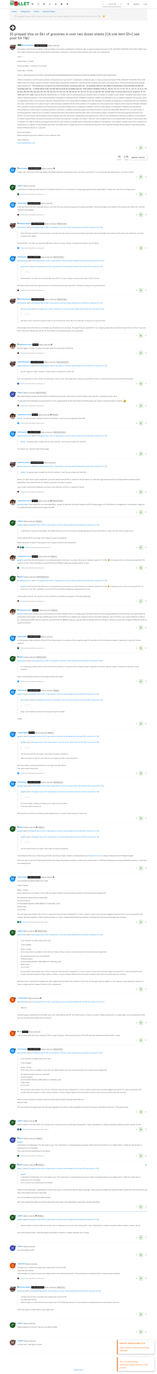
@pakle (38, 521)
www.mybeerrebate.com (26, 143)
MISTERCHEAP (27, 45)
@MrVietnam (61, 223)
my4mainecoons (24, 344)
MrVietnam (22, 168)
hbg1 (19, 392)
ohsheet (21, 1264)
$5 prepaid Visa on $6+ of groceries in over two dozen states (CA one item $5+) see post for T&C (67, 227)
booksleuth (22, 998)
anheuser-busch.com (95, 856)
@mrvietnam (21, 227)
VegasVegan (22, 733)
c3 (19, 1032)
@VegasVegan (58, 782)
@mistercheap (22, 261)
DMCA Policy (78, 1370)
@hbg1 (55, 414)
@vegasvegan (22, 786)
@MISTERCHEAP (58, 257)
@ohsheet (61, 1287)
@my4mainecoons (62, 362)
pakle (20, 186)
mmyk (20, 1341)
